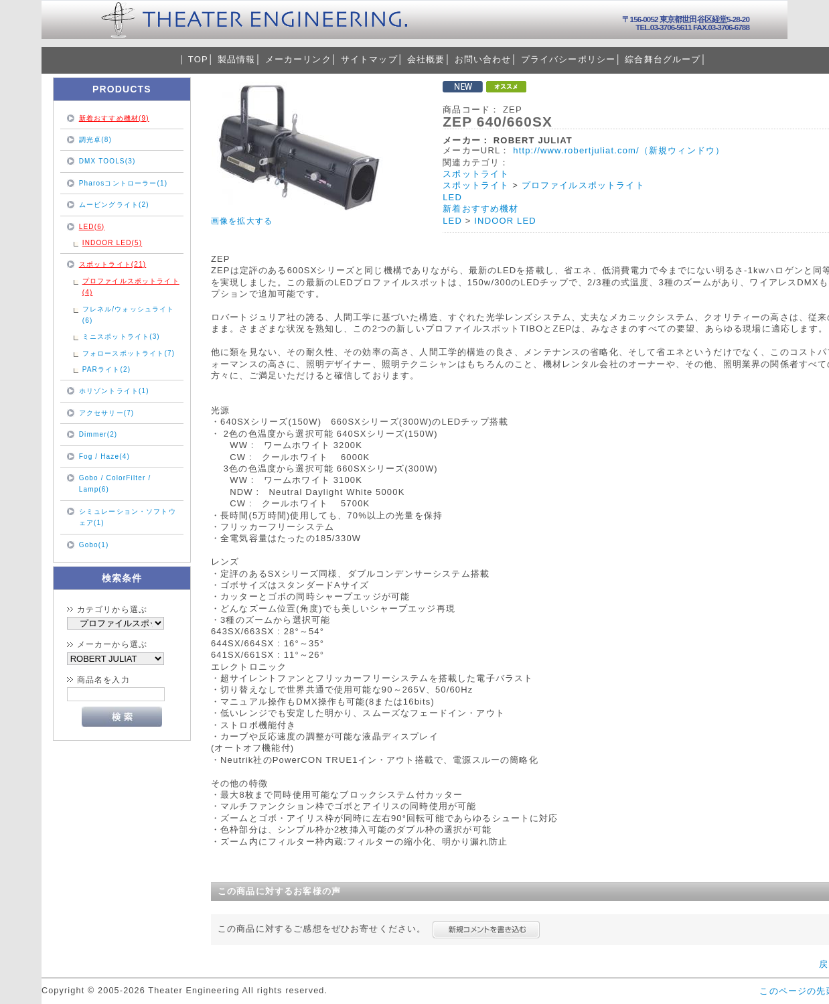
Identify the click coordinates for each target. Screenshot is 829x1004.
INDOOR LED (505, 221)
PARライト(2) (106, 369)
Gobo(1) (94, 545)
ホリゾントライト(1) (114, 391)
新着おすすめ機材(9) (114, 118)
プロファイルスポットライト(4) (130, 286)
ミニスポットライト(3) (121, 336)
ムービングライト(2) (114, 204)
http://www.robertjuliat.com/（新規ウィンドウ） (619, 150)
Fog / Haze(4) (104, 456)
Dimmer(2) (98, 434)
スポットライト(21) (113, 264)
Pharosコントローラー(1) (123, 183)
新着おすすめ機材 (480, 209)
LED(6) (92, 226)
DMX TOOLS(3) (107, 161)
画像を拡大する (242, 220)
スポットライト (476, 174)
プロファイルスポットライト (583, 185)
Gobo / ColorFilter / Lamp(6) (115, 483)
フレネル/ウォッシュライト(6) (128, 314)
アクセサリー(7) (107, 413)
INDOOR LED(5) (112, 242)
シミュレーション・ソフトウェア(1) (127, 517)
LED (452, 197)
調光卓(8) (95, 139)
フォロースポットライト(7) (128, 353)
